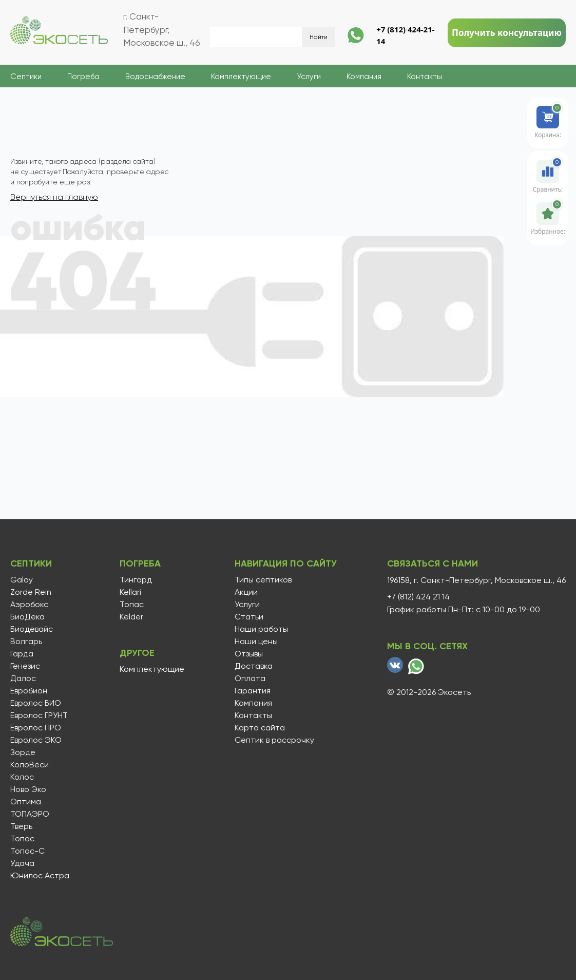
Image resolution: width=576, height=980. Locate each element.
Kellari (130, 592)
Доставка (254, 666)
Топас (22, 839)
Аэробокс (29, 604)
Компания (364, 76)
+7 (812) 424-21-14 (405, 35)
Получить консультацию (507, 33)
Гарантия (253, 691)
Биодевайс (31, 629)
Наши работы (261, 629)
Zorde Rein (30, 592)
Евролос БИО (35, 703)
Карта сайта (260, 728)
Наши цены (256, 641)
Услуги (309, 76)
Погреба (83, 76)
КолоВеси (29, 765)
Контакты (424, 76)
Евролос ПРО (35, 728)
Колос (22, 777)
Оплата (250, 678)
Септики (26, 76)
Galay (21, 580)
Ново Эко (28, 789)
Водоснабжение (155, 76)
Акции (246, 592)
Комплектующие (241, 76)
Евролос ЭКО (36, 740)
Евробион (28, 691)
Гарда (21, 654)
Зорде (22, 752)
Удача (22, 863)
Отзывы (249, 654)
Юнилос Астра (39, 876)
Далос (23, 678)
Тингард (136, 580)
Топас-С (27, 851)
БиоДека (27, 617)
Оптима (25, 802)
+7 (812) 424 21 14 (418, 597)
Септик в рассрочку (274, 740)
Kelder (131, 617)
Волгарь (26, 641)
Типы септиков (263, 580)
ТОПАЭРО (29, 814)
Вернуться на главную (54, 197)
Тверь (21, 826)
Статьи (249, 617)
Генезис (25, 666)
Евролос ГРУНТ (39, 715)
